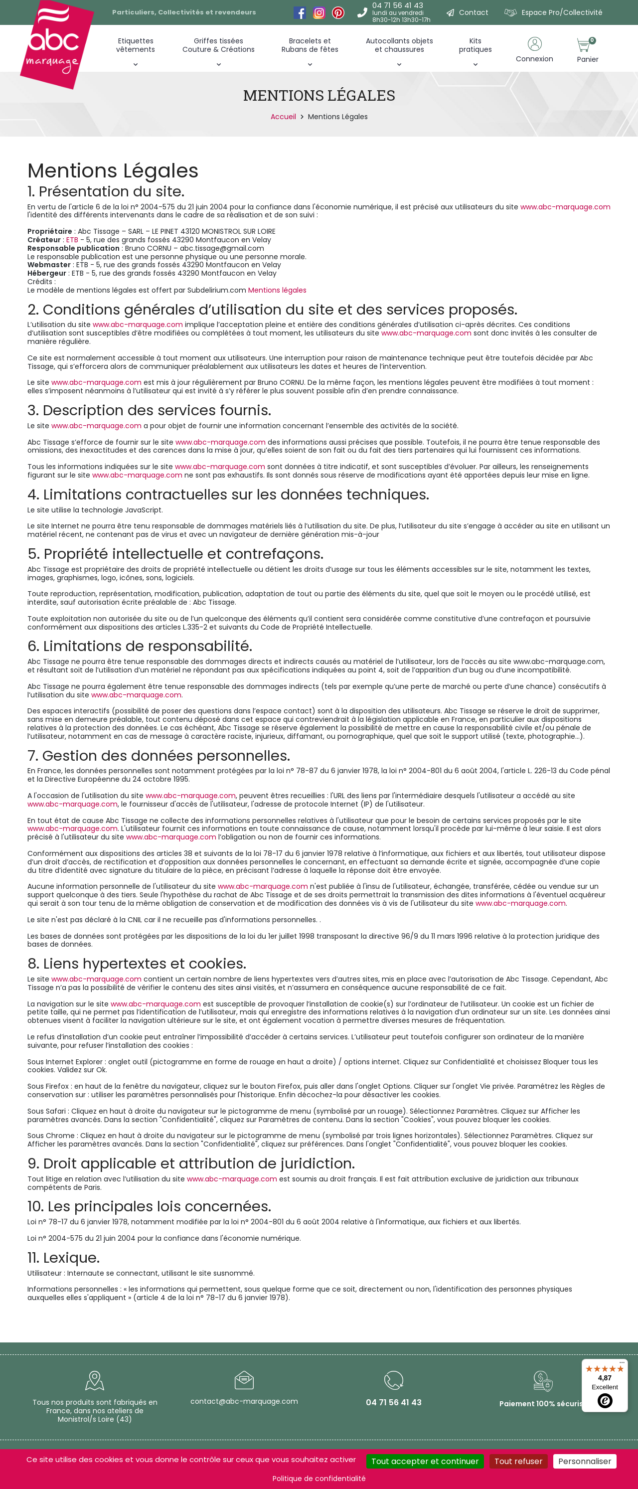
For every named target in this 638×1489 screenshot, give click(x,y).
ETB (73, 240)
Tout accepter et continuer (425, 1461)
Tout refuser (518, 1461)
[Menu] (622, 1365)
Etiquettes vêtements (135, 45)
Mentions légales (277, 290)
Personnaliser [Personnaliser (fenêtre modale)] (585, 1461)
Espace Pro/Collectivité (562, 12)
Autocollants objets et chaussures (399, 45)
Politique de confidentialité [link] (319, 1479)
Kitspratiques (475, 45)
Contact (473, 12)
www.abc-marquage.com (565, 207)
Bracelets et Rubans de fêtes (310, 45)
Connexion (534, 59)
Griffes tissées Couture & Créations (218, 45)
